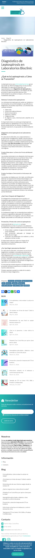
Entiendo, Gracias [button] (17, 554)
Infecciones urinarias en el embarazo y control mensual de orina (16, 508)
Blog (4, 462)
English (4, 3)
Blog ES (8, 38)
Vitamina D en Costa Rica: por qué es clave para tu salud (17, 493)
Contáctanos (27, 536)
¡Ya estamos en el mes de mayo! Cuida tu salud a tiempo (17, 480)
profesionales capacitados (21, 255)
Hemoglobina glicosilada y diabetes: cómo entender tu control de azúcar (15, 498)
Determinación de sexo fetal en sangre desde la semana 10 (17, 485)
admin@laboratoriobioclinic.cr (13, 529)
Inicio (3, 38)
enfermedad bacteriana (22, 84)
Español (4, 1)
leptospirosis (17, 224)
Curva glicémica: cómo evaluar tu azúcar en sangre (15, 475)
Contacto (5, 465)
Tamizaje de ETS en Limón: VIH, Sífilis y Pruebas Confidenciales (17, 513)
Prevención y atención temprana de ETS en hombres (15, 503)
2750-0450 (7, 526)
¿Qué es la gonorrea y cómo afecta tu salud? (16, 489)
